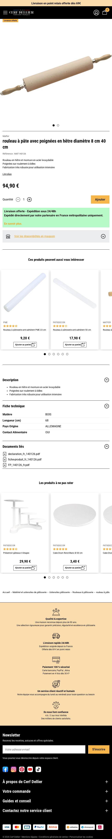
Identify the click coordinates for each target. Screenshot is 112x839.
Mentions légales (29, 837)
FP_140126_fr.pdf (16, 465)
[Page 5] (63, 354)
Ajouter (100, 199)
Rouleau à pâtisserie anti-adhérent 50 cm (72, 330)
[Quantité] (23, 199)
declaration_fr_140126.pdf (21, 454)
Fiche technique (56, 406)
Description (56, 380)
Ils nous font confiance (56, 712)
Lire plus (7, 174)
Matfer (6, 136)
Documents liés (56, 446)
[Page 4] (58, 354)
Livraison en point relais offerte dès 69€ (56, 3)
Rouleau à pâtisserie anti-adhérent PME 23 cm (24, 330)
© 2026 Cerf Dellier (11, 837)
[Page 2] (58, 125)
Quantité (8, 199)
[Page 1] (54, 125)
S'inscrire (98, 749)
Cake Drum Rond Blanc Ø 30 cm (68, 553)
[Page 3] (54, 354)
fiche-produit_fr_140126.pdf (22, 460)
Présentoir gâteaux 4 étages (16, 553)
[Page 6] (67, 354)
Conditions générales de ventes (53, 837)
